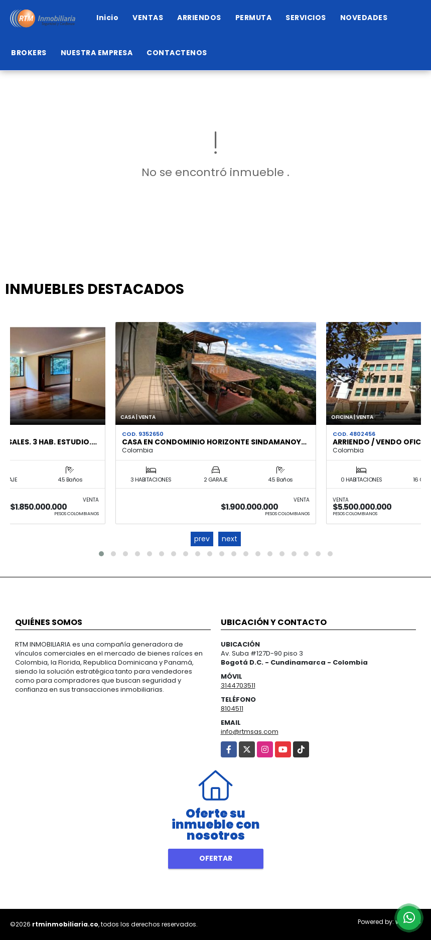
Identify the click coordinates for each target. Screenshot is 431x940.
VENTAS (147, 18)
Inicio (107, 18)
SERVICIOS (305, 18)
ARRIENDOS (199, 18)
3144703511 (238, 685)
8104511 (232, 708)
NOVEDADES (364, 18)
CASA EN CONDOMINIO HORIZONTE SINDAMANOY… (214, 442)
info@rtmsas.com (249, 731)
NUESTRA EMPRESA (97, 53)
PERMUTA (253, 18)
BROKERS (29, 53)
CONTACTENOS (177, 53)
